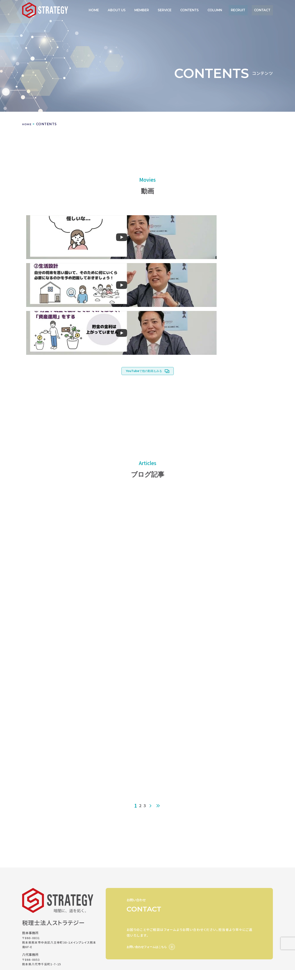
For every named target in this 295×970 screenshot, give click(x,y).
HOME (121, 10)
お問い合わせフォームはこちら (147, 853)
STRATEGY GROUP (124, 908)
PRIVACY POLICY (122, 889)
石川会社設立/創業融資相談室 (177, 923)
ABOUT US (140, 10)
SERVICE (181, 10)
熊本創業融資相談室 (123, 923)
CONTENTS (202, 10)
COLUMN (223, 10)
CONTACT (264, 10)
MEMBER (161, 10)
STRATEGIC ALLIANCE (176, 908)
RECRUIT (243, 10)
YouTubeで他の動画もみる (144, 276)
